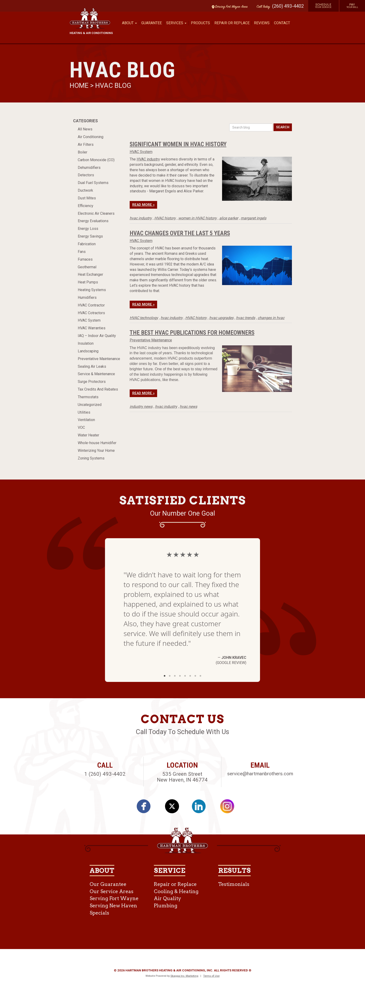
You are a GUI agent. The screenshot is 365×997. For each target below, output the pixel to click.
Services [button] (176, 23)
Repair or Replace (232, 23)
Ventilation (86, 420)
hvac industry (141, 218)
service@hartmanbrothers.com (260, 773)
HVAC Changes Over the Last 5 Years (180, 233)
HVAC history (165, 218)
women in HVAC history (197, 218)
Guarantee (151, 23)
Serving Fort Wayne (114, 898)
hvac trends (245, 318)
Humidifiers (87, 297)
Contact (282, 23)
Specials (99, 913)
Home (80, 85)
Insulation (86, 343)
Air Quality (167, 898)
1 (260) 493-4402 (104, 774)
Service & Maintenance (96, 374)
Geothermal (87, 267)
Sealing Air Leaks (92, 366)
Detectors (86, 175)
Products (200, 23)
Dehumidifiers (89, 167)
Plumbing (165, 906)
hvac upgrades (221, 318)
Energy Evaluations (93, 221)
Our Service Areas (111, 891)
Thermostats (88, 397)
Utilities (84, 412)
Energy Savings (90, 236)
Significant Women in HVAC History (178, 144)
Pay (352, 5)
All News (85, 129)
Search (282, 127)
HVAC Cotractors (91, 313)
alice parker (228, 218)
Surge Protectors (92, 381)
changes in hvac (271, 318)
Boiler (82, 152)
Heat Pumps (88, 282)
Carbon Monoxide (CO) (96, 160)
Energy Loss (88, 228)
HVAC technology (144, 318)
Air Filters (86, 144)
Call (262, 6)
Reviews (262, 23)
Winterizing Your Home (96, 450)
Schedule (323, 5)
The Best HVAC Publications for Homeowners (192, 332)
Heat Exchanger (90, 274)
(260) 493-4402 (288, 6)
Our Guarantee (108, 884)
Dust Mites (87, 198)
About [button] (129, 23)
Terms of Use (211, 975)
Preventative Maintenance (99, 359)
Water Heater (88, 435)
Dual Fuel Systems (93, 182)
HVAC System (89, 320)
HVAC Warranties (91, 328)
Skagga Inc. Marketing (184, 975)
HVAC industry (148, 159)
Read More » (143, 205)
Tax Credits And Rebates (98, 389)
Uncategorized (89, 404)
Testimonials (233, 884)
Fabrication (87, 244)
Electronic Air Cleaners (96, 213)
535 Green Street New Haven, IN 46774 (182, 777)
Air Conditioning (90, 137)
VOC (81, 427)
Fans (82, 251)
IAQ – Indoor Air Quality (97, 335)
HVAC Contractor (91, 305)
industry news (141, 406)
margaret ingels (253, 218)
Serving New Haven (113, 906)
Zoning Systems (91, 458)
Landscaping (88, 351)
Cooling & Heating (176, 891)
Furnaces (85, 259)
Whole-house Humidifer (97, 443)
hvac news (188, 406)
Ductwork (85, 190)
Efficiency (85, 206)
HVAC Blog (113, 85)
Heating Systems (92, 290)
